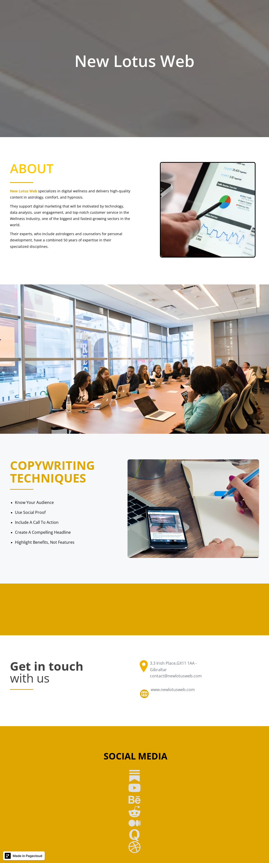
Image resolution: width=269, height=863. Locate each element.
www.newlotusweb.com (173, 689)
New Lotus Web (23, 191)
